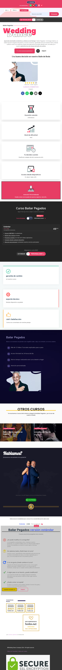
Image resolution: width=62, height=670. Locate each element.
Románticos (34, 87)
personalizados (26, 19)
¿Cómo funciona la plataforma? (25, 51)
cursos (39, 19)
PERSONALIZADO (37, 254)
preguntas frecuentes (9, 589)
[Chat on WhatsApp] (31, 500)
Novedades (37, 428)
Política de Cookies (22, 651)
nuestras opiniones (12, 634)
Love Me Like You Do (42, 432)
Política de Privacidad (12, 651)
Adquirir (44, 51)
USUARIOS (31, 2)
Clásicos (26, 87)
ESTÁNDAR (21, 254)
